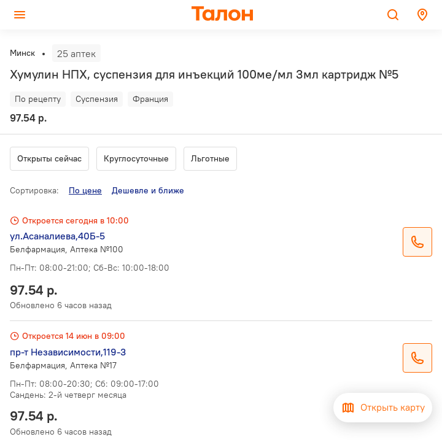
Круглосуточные (136, 158)
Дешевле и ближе (148, 190)
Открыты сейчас (49, 158)
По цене (85, 190)
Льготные (210, 158)
